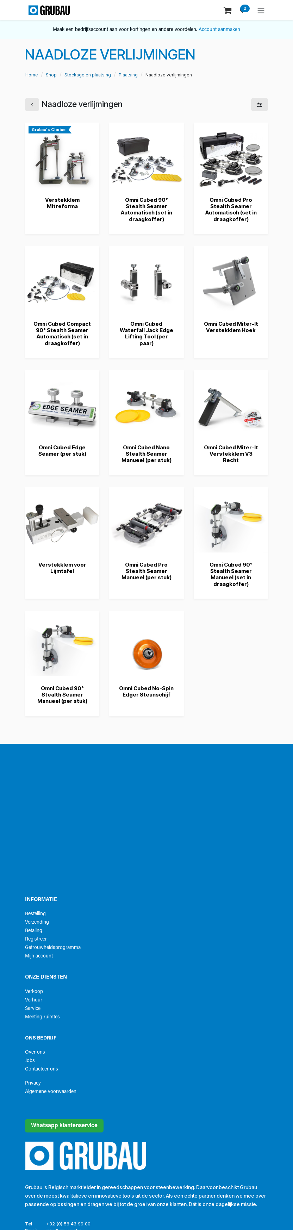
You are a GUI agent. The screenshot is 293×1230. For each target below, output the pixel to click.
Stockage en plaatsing (87, 74)
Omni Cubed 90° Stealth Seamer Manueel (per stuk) (62, 694)
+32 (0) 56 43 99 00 (68, 1223)
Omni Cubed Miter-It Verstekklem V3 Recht (231, 453)
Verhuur (33, 1000)
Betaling (33, 931)
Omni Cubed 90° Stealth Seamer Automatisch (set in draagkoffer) (146, 209)
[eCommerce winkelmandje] (228, 10)
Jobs (30, 1060)
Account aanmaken (219, 29)
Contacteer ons (41, 1069)
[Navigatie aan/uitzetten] (261, 10)
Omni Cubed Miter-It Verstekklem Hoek (231, 326)
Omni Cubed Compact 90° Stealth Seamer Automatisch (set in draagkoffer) (62, 333)
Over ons (35, 1052)
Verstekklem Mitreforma (62, 203)
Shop (51, 74)
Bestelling (35, 914)
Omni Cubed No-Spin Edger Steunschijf (146, 691)
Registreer (36, 939)
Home (31, 74)
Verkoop (34, 991)
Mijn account (39, 956)
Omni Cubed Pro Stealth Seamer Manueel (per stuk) (146, 571)
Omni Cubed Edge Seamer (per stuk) (62, 450)
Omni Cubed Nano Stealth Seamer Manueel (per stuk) (146, 453)
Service (32, 1008)
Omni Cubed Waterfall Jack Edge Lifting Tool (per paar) (146, 333)
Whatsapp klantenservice (64, 1126)
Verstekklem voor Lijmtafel (62, 567)
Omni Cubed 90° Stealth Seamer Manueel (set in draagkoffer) (230, 574)
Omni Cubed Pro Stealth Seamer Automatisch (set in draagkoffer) (230, 209)
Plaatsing (128, 74)
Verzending (37, 922)
